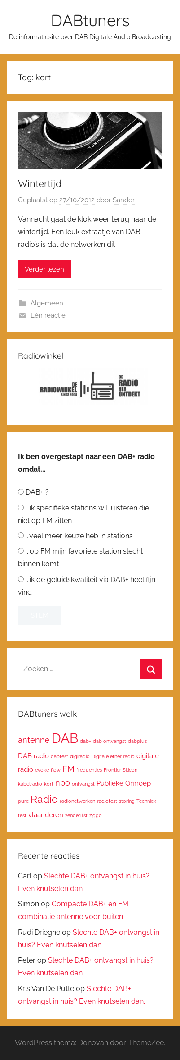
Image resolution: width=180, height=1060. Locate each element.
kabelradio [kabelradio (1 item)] (30, 784)
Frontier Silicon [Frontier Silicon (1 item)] (120, 770)
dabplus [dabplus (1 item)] (137, 741)
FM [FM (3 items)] (68, 768)
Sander (124, 200)
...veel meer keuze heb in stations (79, 536)
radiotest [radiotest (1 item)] (107, 801)
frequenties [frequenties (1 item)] (89, 770)
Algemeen (47, 303)
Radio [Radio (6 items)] (44, 799)
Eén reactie (48, 315)
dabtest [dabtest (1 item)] (59, 756)
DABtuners (90, 20)
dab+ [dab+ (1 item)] (85, 741)
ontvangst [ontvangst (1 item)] (83, 784)
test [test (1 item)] (22, 815)
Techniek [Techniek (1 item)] (146, 801)
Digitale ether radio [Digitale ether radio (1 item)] (113, 756)
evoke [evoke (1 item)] (42, 770)
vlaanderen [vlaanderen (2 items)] (45, 815)
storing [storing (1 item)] (127, 801)
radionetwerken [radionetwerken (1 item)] (77, 801)
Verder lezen (44, 269)
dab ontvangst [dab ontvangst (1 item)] (109, 741)
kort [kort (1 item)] (48, 784)
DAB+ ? (37, 492)
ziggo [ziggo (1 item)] (95, 815)
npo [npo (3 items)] (62, 782)
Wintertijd (39, 183)
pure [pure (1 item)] (23, 801)
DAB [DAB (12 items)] (65, 738)
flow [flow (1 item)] (56, 770)
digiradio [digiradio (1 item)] (80, 756)
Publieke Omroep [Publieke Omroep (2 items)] (124, 783)
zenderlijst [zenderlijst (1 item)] (76, 815)
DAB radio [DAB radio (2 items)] (33, 756)
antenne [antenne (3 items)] (34, 740)
